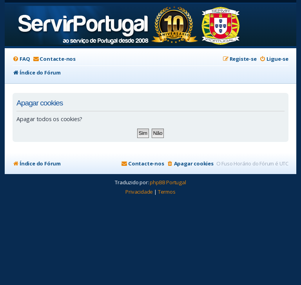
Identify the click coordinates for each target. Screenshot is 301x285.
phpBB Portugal (168, 182)
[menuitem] (21, 59)
